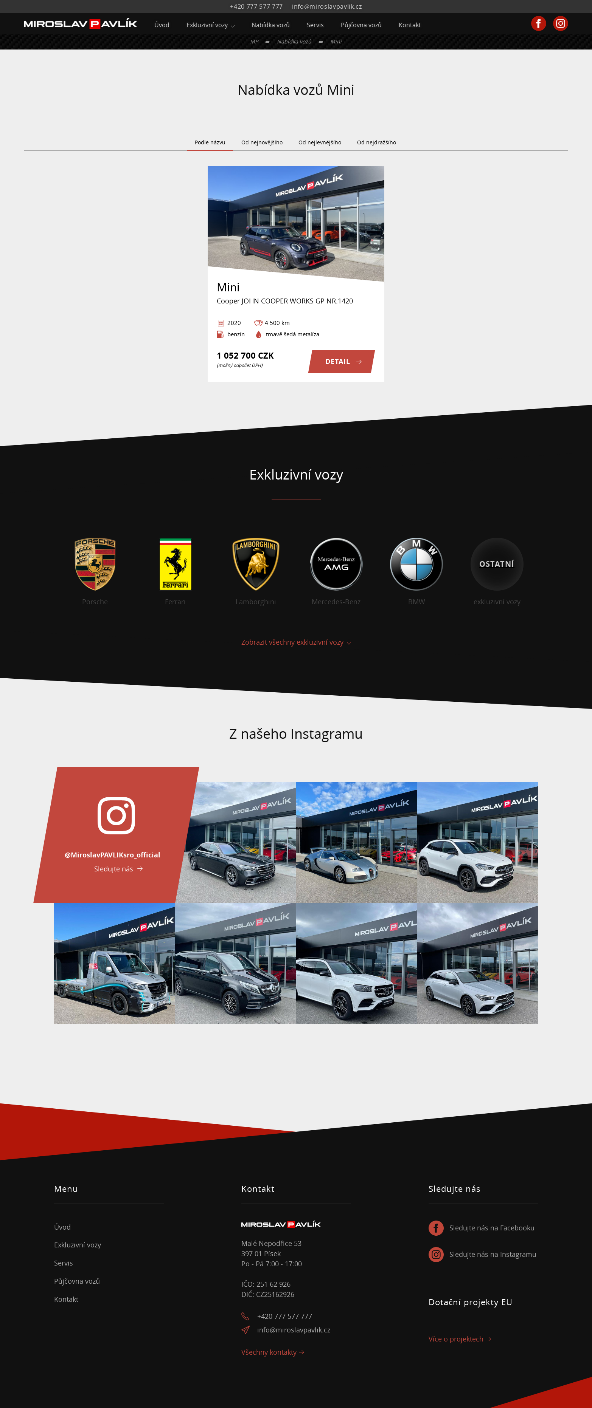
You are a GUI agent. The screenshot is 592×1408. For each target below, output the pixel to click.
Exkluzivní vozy (207, 25)
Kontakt (410, 25)
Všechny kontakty (269, 1352)
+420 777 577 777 (256, 6)
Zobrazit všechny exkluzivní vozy (292, 642)
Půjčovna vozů (361, 25)
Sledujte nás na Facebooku (492, 1228)
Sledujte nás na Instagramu (492, 1254)
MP (254, 41)
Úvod (161, 25)
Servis (315, 25)
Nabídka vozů (271, 25)
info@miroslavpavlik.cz (327, 6)
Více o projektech (456, 1339)
